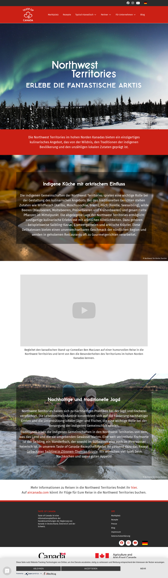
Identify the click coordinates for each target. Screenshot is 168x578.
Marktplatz (53, 14)
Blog (142, 14)
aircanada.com (38, 492)
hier (134, 487)
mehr (143, 568)
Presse (114, 524)
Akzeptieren (90, 568)
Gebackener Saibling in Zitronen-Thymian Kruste (62, 451)
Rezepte (67, 14)
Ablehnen (38, 568)
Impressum (116, 532)
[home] (28, 14)
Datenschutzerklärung (120, 536)
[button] (145, 2)
